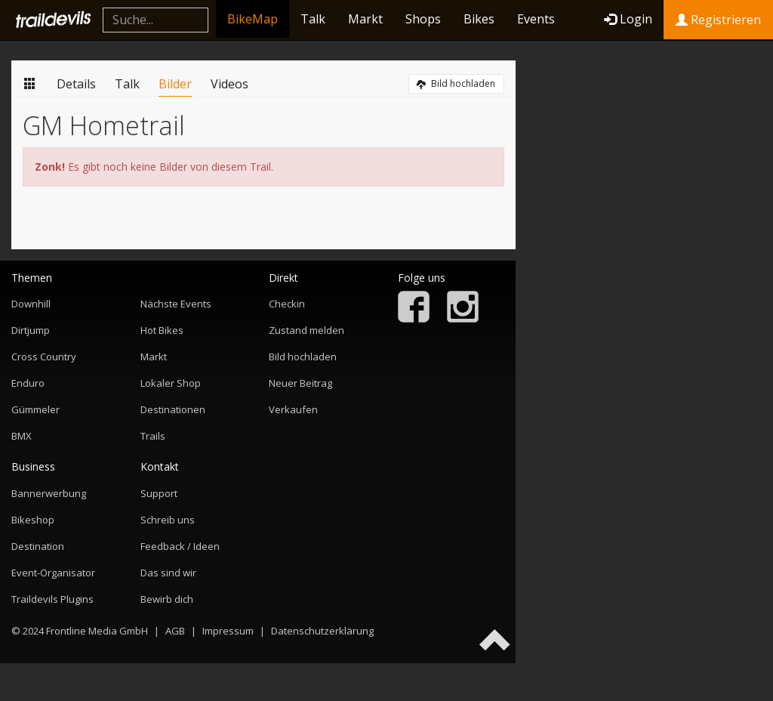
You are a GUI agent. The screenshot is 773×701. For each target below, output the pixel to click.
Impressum (228, 631)
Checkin (287, 303)
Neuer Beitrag (300, 383)
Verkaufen (293, 409)
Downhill (31, 303)
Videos (229, 84)
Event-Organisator (53, 572)
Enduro (28, 383)
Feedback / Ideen (180, 546)
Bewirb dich (166, 599)
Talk (312, 19)
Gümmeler (35, 409)
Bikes (478, 19)
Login (628, 19)
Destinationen (172, 409)
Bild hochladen (456, 83)
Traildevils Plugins (52, 599)
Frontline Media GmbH (97, 631)
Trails (152, 436)
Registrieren (718, 19)
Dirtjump (30, 330)
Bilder (175, 84)
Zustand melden (306, 330)
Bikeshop (32, 520)
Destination (37, 546)
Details (76, 84)
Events (536, 19)
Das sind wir (168, 572)
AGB (175, 631)
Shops (423, 19)
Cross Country (43, 356)
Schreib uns (167, 520)
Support (158, 493)
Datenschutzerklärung (322, 631)
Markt (365, 19)
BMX (21, 436)
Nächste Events (175, 303)
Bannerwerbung (48, 493)
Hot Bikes (161, 330)
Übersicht (30, 83)
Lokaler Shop (170, 383)
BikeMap (252, 19)
